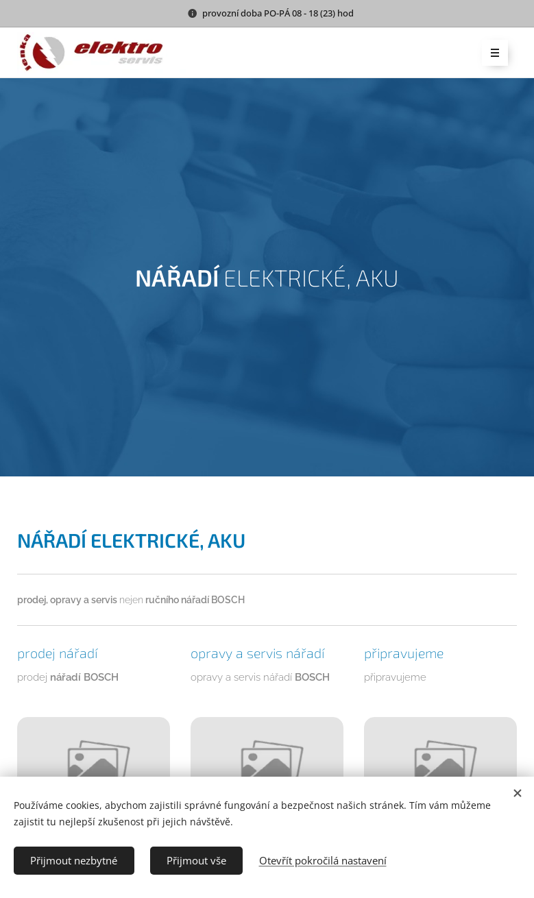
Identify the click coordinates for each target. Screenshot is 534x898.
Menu (490, 53)
